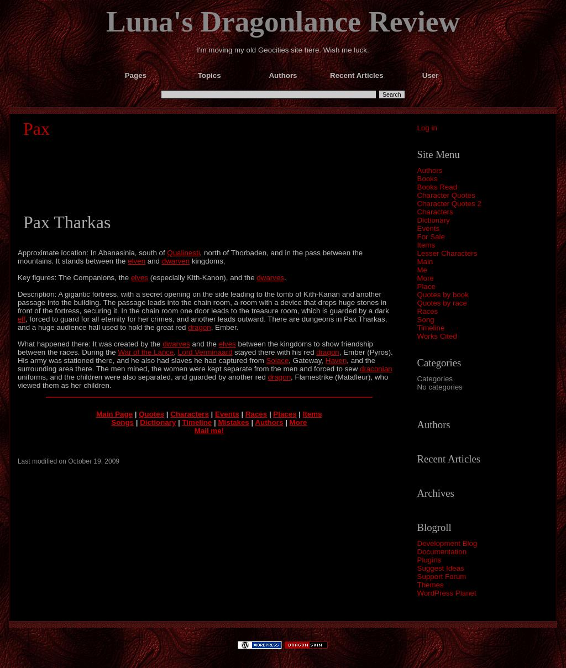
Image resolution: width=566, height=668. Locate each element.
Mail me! (209, 431)
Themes (430, 585)
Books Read (437, 187)
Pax (36, 129)
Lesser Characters (447, 253)
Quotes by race (442, 303)
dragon (199, 327)
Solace (277, 360)
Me (422, 270)
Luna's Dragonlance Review (283, 21)
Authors (430, 170)
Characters (435, 212)
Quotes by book (443, 295)
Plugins (429, 560)
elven (136, 261)
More (425, 278)
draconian (376, 369)
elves (139, 277)
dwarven (176, 261)
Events (428, 228)
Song (425, 319)
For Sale (431, 237)
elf (21, 319)
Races (427, 311)
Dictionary (433, 220)
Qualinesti (183, 253)
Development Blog (447, 543)
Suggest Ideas (440, 568)
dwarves (270, 277)
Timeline (431, 328)
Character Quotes (446, 195)
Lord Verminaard (205, 352)
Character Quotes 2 (449, 203)
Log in (427, 128)
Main (425, 261)
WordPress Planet (446, 593)
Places (284, 414)
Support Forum (442, 576)
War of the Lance (146, 352)
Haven (336, 360)
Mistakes (233, 422)
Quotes (151, 414)
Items (426, 245)
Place (426, 286)
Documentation (442, 552)
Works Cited (437, 336)
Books (427, 179)
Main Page (114, 414)
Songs (122, 422)
